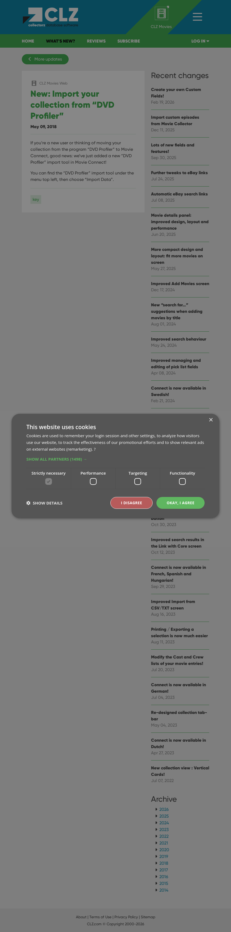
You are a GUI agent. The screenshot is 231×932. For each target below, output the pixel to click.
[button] (115, 458)
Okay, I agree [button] (180, 502)
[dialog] (115, 466)
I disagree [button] (131, 502)
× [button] (211, 420)
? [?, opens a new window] (95, 448)
